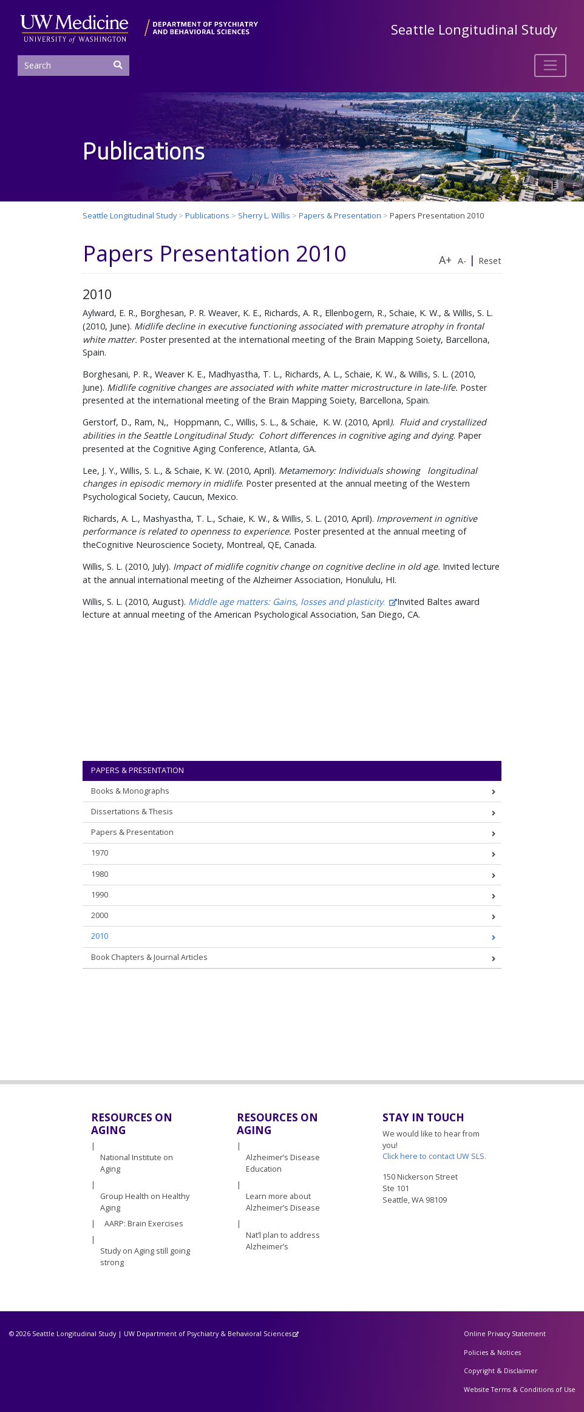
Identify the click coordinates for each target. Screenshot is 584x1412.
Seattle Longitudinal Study (474, 29)
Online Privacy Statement (505, 1333)
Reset (489, 260)
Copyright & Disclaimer (501, 1370)
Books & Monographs (130, 791)
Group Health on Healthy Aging (144, 1202)
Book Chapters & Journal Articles (149, 957)
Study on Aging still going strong (145, 1257)
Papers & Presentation (137, 770)
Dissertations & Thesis (132, 811)
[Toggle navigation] (550, 65)
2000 (99, 915)
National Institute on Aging (136, 1163)
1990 (99, 895)
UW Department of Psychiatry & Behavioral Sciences (207, 1333)
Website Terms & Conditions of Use (520, 1389)
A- (462, 260)
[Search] (73, 65)
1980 (99, 874)
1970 (99, 853)
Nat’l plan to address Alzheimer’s (283, 1241)
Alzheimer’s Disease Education (283, 1163)
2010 (99, 936)
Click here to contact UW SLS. (434, 1156)
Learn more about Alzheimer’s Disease (283, 1202)
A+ (445, 259)
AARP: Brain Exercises (143, 1223)
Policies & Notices (492, 1352)
